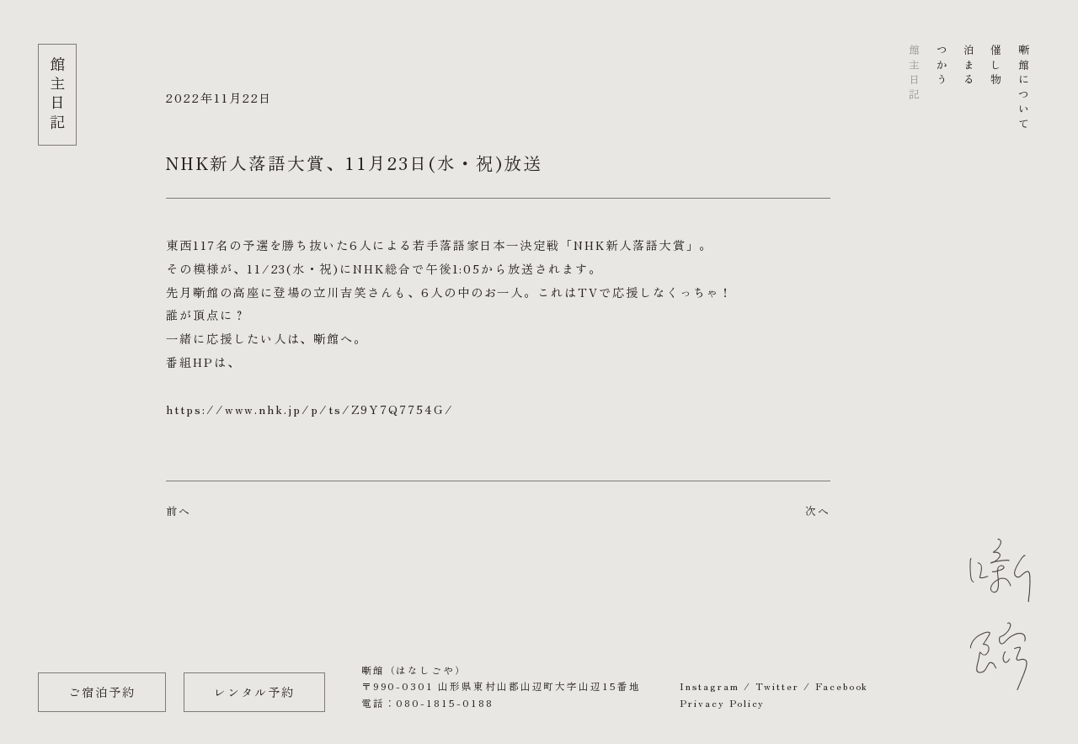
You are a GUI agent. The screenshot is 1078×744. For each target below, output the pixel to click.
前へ (178, 510)
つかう (941, 66)
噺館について (1023, 88)
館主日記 (914, 73)
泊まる (968, 66)
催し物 (996, 66)
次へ (817, 510)
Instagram (709, 686)
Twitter (777, 686)
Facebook (841, 686)
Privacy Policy (722, 702)
